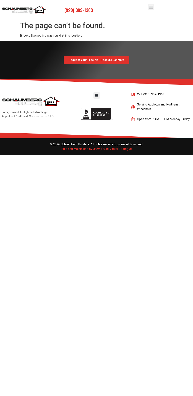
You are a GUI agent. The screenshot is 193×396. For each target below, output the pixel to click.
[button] (151, 7)
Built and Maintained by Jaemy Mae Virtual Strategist (96, 149)
